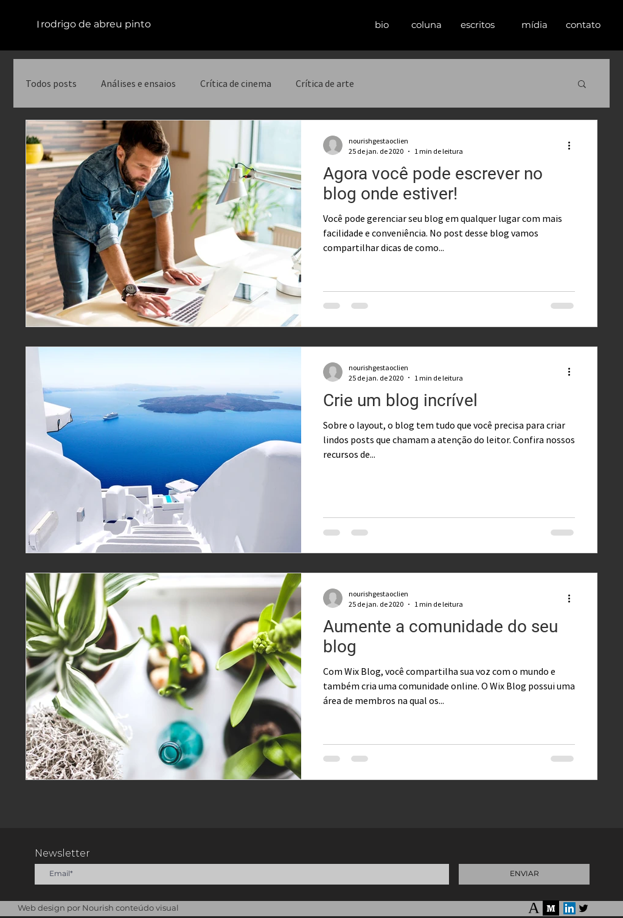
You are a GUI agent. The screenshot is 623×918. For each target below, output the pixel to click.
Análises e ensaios (138, 83)
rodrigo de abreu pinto (96, 24)
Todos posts (51, 83)
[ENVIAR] (524, 874)
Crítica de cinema (235, 83)
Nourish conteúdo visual (130, 908)
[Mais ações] (573, 145)
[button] (477, 25)
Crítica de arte (325, 83)
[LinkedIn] (569, 908)
